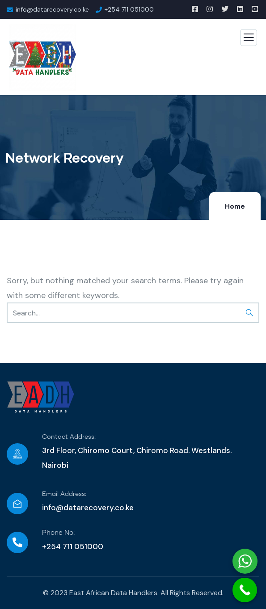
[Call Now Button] (244, 590)
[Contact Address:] (17, 454)
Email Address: (64, 494)
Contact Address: (69, 437)
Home (235, 206)
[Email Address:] (17, 503)
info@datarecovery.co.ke (88, 507)
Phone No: (58, 532)
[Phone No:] (17, 542)
